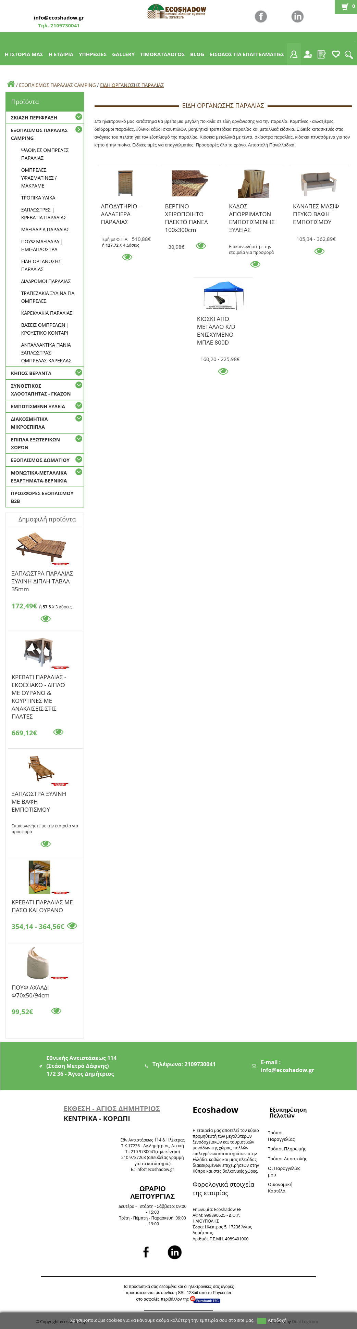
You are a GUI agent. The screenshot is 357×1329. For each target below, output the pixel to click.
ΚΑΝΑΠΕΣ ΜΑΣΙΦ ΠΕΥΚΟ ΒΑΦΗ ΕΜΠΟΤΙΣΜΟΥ (316, 207)
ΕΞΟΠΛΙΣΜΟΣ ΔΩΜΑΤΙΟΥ (40, 460)
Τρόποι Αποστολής (287, 1159)
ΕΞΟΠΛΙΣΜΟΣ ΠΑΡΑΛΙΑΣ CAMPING (57, 85)
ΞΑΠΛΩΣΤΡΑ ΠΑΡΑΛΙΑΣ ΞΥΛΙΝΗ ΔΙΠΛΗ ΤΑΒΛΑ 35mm (42, 574)
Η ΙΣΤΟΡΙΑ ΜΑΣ (24, 54)
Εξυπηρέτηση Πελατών (288, 1112)
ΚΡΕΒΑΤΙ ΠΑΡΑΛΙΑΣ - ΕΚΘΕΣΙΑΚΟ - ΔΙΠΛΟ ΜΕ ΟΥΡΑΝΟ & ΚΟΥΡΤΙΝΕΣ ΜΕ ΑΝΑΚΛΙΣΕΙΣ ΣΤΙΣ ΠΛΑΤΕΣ (39, 678)
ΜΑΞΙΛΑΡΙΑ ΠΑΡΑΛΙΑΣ (45, 229)
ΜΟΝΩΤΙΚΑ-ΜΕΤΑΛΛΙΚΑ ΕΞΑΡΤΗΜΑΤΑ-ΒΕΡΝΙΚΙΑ (39, 476)
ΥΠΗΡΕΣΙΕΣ (93, 54)
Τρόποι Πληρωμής (287, 1149)
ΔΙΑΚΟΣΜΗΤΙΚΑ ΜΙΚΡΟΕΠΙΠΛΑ (29, 423)
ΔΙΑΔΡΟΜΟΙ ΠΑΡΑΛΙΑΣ (46, 281)
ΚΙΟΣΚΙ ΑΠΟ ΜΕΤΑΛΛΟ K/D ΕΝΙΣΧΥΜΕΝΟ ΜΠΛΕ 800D (216, 320)
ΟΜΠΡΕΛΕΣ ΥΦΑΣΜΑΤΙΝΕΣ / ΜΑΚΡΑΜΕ (39, 178)
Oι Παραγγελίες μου (284, 1171)
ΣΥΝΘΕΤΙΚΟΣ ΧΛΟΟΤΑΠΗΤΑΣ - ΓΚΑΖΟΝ (41, 390)
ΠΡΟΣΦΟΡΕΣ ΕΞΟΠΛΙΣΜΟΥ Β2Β (42, 497)
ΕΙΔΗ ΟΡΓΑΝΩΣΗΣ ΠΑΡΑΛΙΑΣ (132, 85)
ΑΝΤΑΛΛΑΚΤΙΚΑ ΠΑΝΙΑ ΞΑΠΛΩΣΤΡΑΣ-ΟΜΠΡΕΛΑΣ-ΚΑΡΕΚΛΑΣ (46, 352)
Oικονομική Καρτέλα (280, 1187)
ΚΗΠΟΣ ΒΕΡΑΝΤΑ (31, 373)
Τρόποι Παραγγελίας (281, 1136)
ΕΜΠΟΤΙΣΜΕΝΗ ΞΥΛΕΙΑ (38, 406)
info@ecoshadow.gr (59, 17)
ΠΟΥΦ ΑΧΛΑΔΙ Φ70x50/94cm (31, 988)
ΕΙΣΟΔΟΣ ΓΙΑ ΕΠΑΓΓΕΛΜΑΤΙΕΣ (247, 54)
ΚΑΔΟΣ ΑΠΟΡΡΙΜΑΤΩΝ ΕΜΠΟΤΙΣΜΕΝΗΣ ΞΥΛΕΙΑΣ (252, 207)
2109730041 (64, 25)
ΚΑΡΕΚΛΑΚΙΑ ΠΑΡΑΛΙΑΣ (47, 313)
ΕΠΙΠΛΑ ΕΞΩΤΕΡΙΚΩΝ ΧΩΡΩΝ (35, 443)
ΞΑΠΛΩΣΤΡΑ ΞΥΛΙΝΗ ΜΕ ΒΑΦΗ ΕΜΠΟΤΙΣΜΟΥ (39, 795)
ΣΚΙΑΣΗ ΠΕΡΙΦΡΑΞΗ (34, 117)
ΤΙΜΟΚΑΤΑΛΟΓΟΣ (162, 54)
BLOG (197, 54)
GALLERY (123, 54)
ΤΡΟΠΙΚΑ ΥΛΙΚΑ (38, 197)
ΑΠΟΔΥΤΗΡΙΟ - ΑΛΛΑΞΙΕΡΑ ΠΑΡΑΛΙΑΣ (121, 207)
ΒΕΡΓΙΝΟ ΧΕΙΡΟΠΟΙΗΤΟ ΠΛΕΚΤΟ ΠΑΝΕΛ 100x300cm (186, 207)
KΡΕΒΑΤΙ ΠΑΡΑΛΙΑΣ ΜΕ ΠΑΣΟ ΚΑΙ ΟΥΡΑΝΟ (42, 903)
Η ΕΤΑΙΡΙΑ (61, 54)
